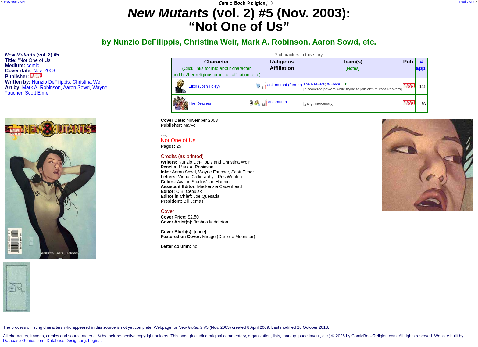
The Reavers (314, 84)
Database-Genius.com (23, 340)
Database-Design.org (66, 340)
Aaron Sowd (76, 87)
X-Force (333, 84)
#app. (421, 65)
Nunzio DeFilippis (51, 82)
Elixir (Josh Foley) (204, 86)
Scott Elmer (37, 93)
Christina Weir (88, 82)
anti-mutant (278, 101)
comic (33, 65)
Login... (95, 340)
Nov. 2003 (44, 70)
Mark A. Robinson (41, 87)
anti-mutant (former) (284, 84)
